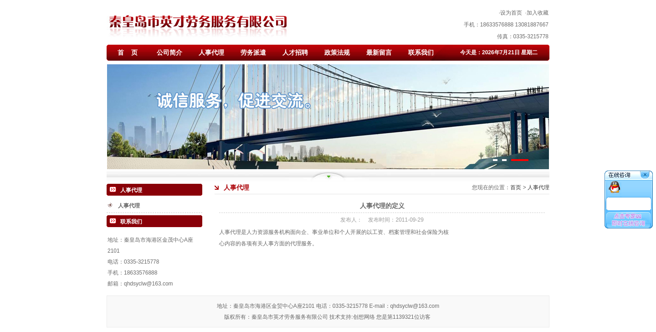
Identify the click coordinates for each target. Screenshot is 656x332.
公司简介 (169, 52)
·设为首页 (510, 13)
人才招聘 (295, 52)
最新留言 (379, 52)
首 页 (128, 52)
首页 (516, 187)
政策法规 (337, 52)
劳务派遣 (253, 52)
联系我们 (421, 52)
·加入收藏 (536, 13)
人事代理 (211, 52)
